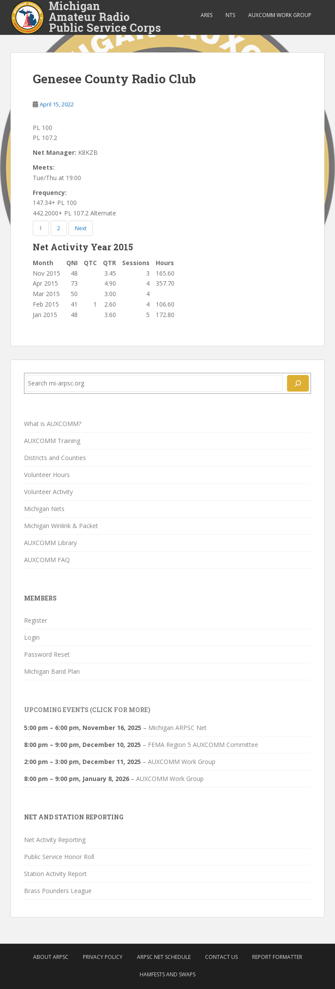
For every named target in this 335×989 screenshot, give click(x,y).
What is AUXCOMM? (52, 423)
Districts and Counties (55, 458)
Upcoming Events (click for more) (87, 710)
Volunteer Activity (48, 492)
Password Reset (47, 654)
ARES (206, 15)
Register (35, 620)
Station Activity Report (55, 874)
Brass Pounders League (58, 891)
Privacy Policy (103, 957)
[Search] (298, 383)
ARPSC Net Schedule (164, 957)
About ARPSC (50, 957)
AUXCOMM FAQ (47, 560)
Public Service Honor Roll (59, 857)
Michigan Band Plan (52, 671)
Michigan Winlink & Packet (61, 526)
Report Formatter (277, 957)
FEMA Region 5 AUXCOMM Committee (203, 744)
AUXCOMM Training (52, 441)
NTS (230, 15)
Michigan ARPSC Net (177, 727)
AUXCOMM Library (50, 543)
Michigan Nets (44, 509)
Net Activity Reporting (54, 840)
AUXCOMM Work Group (279, 15)
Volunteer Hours (47, 475)
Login (32, 637)
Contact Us (221, 957)
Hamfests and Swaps (167, 974)
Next (80, 228)
